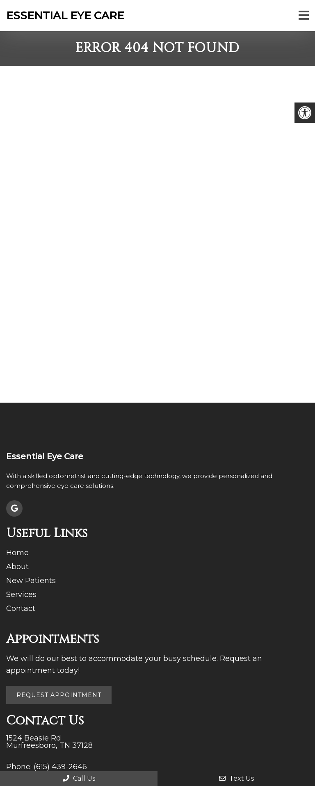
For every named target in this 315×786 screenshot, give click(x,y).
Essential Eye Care (65, 15)
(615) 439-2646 (60, 766)
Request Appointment (58, 695)
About (17, 566)
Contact (20, 608)
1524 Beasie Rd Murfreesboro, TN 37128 (49, 741)
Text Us (236, 778)
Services (21, 594)
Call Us (79, 778)
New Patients (31, 580)
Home (17, 552)
